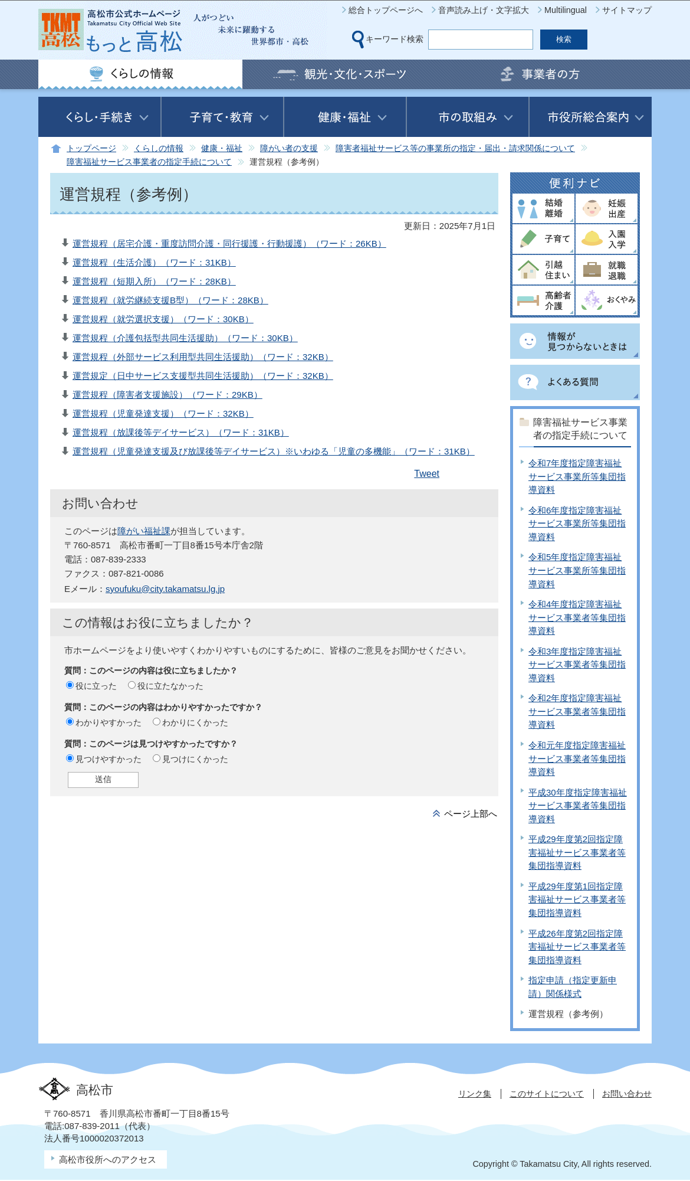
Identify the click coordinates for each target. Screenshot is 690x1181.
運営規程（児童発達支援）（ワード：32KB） (163, 413)
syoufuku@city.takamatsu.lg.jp (165, 589)
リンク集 (474, 1093)
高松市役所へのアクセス (107, 1159)
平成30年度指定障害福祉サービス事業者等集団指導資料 (577, 805)
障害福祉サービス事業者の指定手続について (149, 162)
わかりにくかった (195, 722)
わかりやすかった (108, 722)
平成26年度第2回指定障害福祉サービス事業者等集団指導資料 (577, 946)
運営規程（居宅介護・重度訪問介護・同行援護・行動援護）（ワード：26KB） (229, 243)
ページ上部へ (470, 814)
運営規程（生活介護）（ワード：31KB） (154, 262)
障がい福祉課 (143, 531)
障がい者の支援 (289, 148)
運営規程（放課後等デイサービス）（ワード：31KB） (181, 432)
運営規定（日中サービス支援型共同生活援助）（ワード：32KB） (203, 376)
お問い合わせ (627, 1093)
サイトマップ (627, 10)
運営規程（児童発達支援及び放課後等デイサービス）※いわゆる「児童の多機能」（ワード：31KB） (274, 451)
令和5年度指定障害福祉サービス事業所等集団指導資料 (577, 570)
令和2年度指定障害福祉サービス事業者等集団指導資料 (577, 711)
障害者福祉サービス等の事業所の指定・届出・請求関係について (455, 148)
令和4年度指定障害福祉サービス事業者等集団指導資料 (577, 617)
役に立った (96, 686)
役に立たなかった (170, 686)
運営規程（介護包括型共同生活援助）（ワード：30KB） (185, 338)
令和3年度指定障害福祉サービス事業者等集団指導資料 (577, 664)
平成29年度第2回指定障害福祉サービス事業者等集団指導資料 (577, 852)
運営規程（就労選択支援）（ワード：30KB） (163, 319)
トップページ (91, 148)
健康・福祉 (221, 148)
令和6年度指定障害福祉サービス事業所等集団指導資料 (577, 523)
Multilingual (565, 10)
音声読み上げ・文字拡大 (483, 10)
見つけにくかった (195, 759)
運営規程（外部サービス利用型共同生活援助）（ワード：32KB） (203, 357)
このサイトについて (547, 1093)
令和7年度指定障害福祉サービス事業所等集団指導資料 (577, 476)
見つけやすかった (108, 759)
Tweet (426, 474)
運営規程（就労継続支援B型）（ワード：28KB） (170, 300)
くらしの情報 (158, 148)
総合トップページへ (386, 10)
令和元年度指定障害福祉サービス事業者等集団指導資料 (577, 758)
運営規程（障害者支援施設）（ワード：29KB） (167, 395)
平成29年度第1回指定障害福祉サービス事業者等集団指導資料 (577, 899)
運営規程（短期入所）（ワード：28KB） (154, 281)
